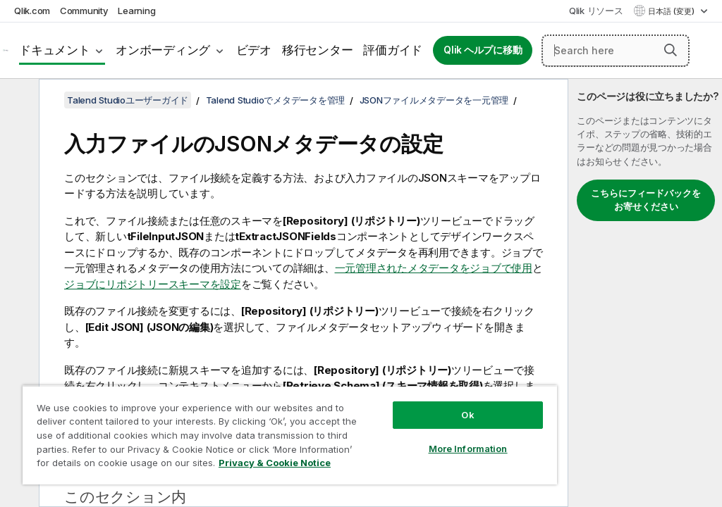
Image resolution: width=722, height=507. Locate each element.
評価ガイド (392, 50)
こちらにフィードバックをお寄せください (646, 200)
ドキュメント (54, 50)
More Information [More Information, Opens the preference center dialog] (468, 448)
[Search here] (615, 50)
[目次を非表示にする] (17, 100)
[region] (290, 434)
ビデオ (253, 50)
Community (84, 10)
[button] (670, 50)
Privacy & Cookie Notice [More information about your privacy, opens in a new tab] (275, 462)
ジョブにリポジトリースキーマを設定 (152, 284)
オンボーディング (163, 50)
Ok (467, 414)
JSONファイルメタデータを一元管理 (434, 100)
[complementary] (645, 293)
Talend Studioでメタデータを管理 (275, 100)
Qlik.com (32, 10)
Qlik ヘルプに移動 (482, 50)
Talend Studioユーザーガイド (127, 100)
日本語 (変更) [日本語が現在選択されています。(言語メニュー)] (672, 11)
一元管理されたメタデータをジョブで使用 (433, 268)
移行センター (317, 50)
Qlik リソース (596, 10)
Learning (136, 10)
